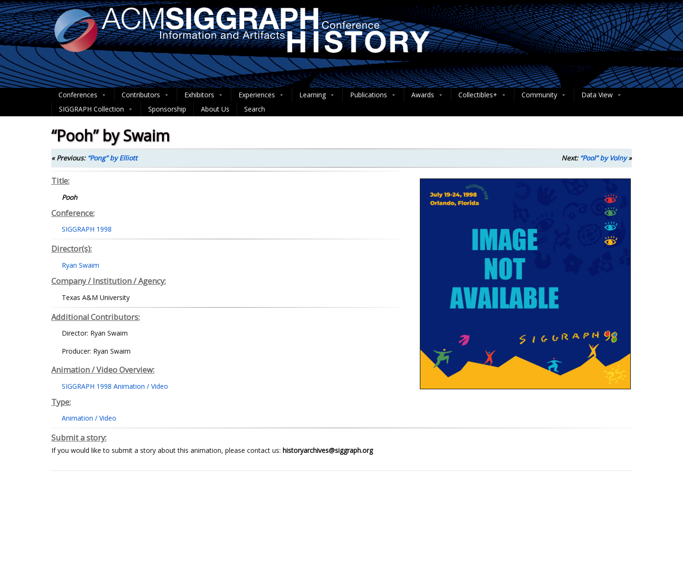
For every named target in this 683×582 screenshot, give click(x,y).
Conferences (82, 95)
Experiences (261, 95)
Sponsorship (167, 108)
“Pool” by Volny (603, 157)
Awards (427, 95)
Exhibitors (204, 95)
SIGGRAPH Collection (96, 109)
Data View (601, 95)
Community (544, 95)
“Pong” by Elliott (112, 157)
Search (254, 108)
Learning (317, 95)
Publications (373, 95)
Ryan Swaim (80, 265)
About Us (215, 108)
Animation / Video (89, 417)
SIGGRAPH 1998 (87, 229)
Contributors (146, 95)
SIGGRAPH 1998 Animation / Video (115, 386)
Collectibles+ (482, 95)
